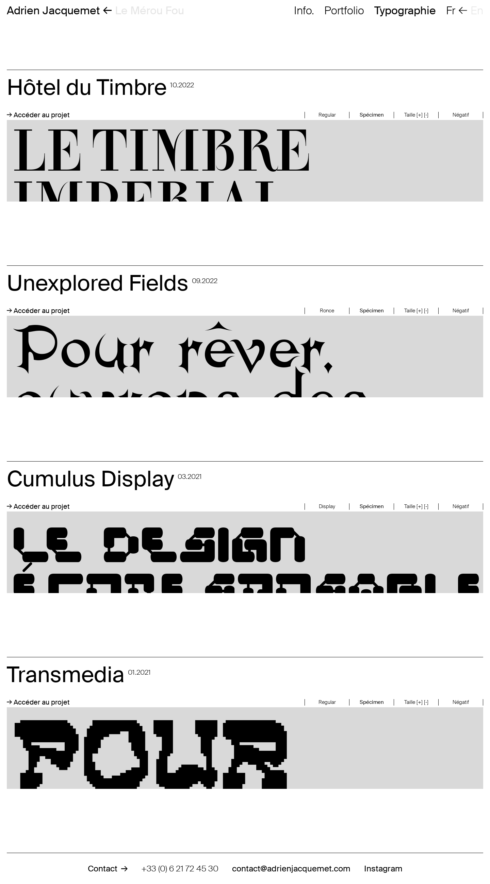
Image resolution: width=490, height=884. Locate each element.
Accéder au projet (38, 114)
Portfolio (344, 10)
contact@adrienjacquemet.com (291, 868)
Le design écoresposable (245, 552)
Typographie (405, 10)
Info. (304, 10)
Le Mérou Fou (149, 10)
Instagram (383, 868)
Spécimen (372, 114)
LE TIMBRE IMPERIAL (245, 161)
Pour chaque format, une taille (245, 748)
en (477, 10)
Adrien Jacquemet (53, 10)
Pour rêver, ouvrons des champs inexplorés (245, 356)
